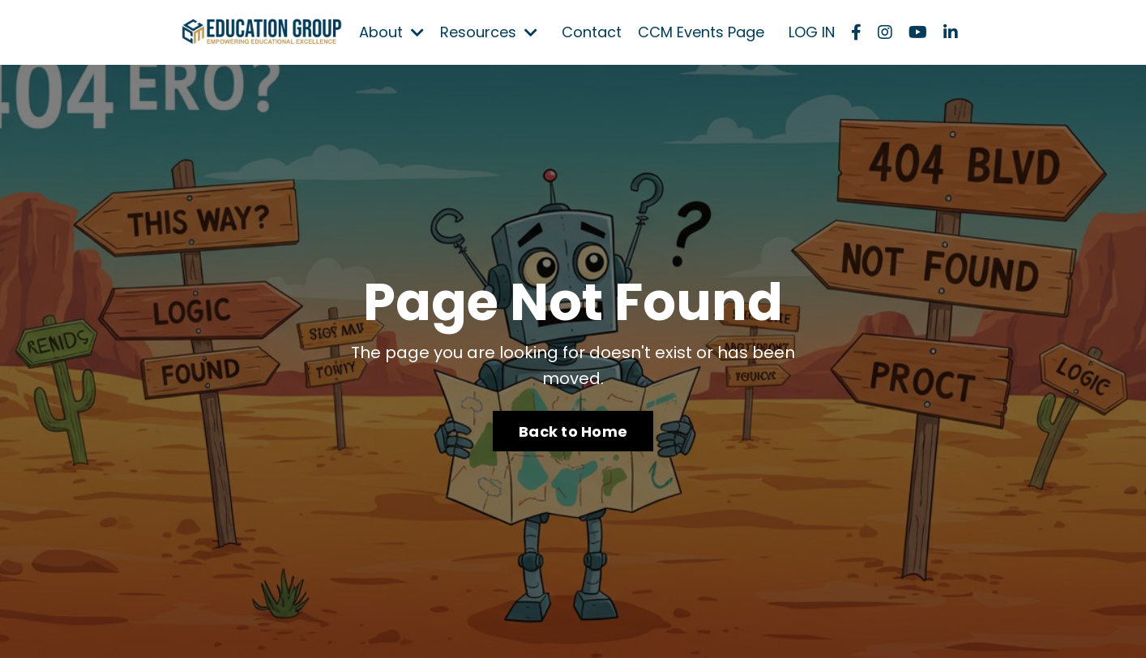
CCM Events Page (701, 32)
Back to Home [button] (573, 431)
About (391, 32)
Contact (592, 32)
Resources (488, 32)
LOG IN (812, 32)
